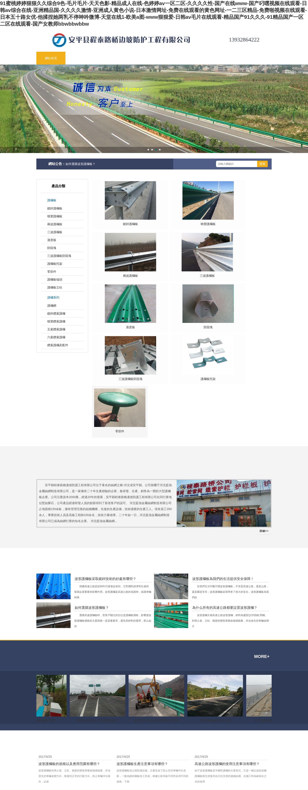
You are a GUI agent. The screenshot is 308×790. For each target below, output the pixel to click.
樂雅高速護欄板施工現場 (39, 631)
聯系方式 (189, 755)
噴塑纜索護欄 (56, 321)
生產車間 (196, 58)
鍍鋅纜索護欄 (56, 313)
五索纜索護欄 (56, 329)
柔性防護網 (114, 729)
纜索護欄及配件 (57, 345)
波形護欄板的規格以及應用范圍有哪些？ (69, 674)
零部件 (51, 271)
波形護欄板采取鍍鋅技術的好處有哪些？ (105, 489)
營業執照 (243, 767)
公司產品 (109, 58)
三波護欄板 (54, 232)
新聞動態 (138, 58)
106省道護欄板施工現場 (216, 631)
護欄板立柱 (54, 287)
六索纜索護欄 (56, 337)
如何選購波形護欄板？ (92, 518)
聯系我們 (255, 58)
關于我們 (175, 755)
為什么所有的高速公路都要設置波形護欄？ (224, 518)
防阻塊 (51, 248)
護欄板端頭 (54, 279)
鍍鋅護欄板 (54, 208)
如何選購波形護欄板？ (80, 164)
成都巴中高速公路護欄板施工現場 (157, 631)
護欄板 (51, 200)
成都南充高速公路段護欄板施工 (98, 631)
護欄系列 (53, 297)
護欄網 (51, 305)
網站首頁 (51, 58)
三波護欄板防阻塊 (59, 255)
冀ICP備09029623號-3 (237, 761)
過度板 (51, 240)
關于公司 (80, 58)
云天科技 (129, 729)
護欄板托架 (54, 263)
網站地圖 (202, 755)
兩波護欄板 (54, 224)
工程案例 (225, 58)
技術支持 (167, 58)
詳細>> (264, 441)
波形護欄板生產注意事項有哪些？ (142, 674)
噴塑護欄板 (54, 216)
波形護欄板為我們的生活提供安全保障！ (223, 489)
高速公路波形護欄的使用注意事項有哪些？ (227, 674)
